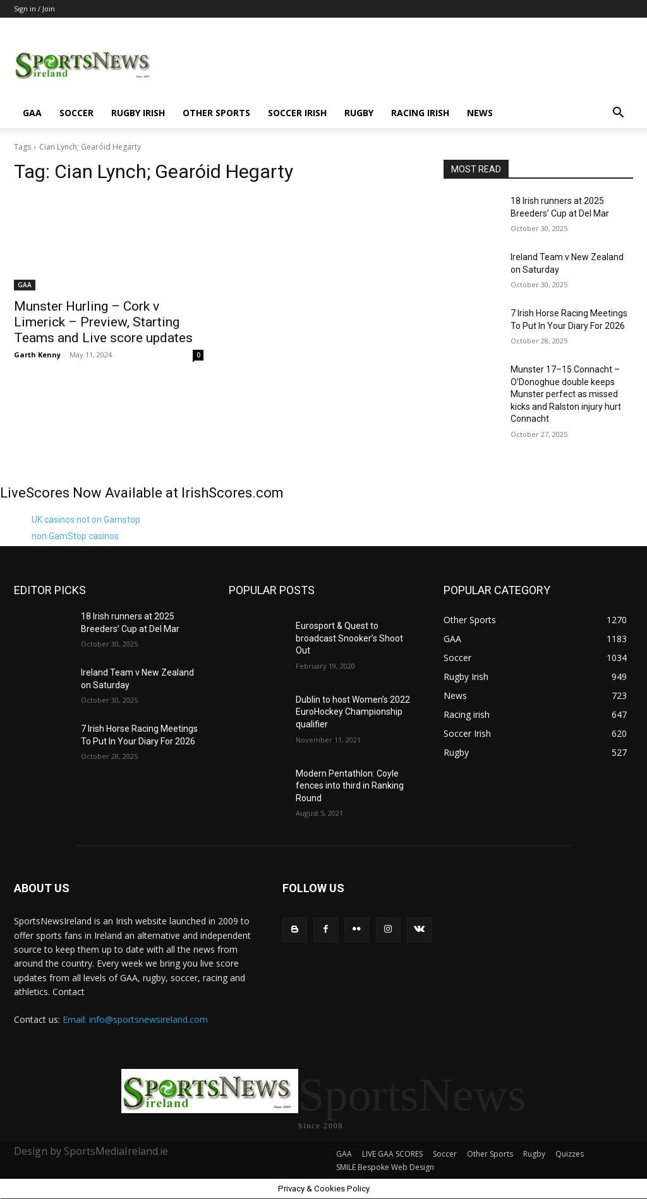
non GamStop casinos (75, 536)
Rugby (358, 113)
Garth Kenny (37, 354)
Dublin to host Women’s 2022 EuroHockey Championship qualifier (353, 712)
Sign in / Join (34, 8)
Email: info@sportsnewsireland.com (135, 1019)
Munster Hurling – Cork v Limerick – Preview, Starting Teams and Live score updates (103, 322)
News (480, 113)
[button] (618, 114)
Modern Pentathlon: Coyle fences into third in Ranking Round (350, 785)
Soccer (76, 113)
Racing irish (420, 113)
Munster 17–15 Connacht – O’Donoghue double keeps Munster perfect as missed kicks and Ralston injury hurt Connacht (566, 394)
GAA (32, 113)
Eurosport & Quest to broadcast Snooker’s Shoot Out (349, 638)
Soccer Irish (297, 113)
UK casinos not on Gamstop (86, 520)
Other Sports (216, 113)
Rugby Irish (138, 113)
